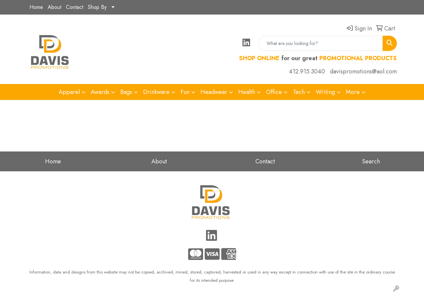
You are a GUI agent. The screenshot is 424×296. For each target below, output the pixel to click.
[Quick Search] (320, 43)
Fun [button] (185, 92)
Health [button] (246, 92)
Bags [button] (126, 92)
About (54, 7)
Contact (74, 7)
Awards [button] (100, 92)
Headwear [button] (213, 92)
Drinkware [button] (156, 92)
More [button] (353, 92)
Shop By (97, 7)
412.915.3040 (307, 71)
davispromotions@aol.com (363, 71)
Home (36, 7)
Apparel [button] (69, 92)
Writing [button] (325, 92)
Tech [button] (299, 92)
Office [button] (274, 92)
